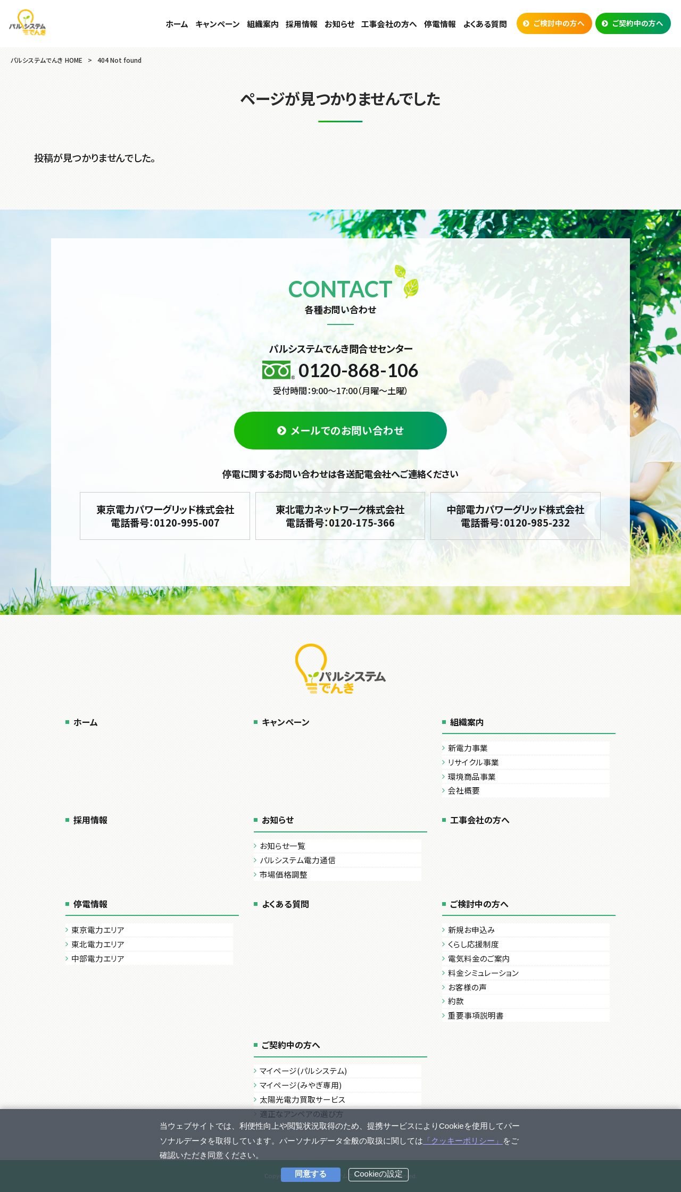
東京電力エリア (97, 929)
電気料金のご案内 (479, 958)
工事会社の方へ (480, 819)
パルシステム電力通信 (298, 859)
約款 (456, 1000)
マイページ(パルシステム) (303, 1070)
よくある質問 (285, 903)
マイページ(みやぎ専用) (301, 1084)
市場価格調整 (284, 874)
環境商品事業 (472, 776)
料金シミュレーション (483, 972)
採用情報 (90, 819)
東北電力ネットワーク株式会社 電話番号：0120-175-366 (340, 516)
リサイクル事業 (473, 762)
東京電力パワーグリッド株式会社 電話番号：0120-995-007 (165, 516)
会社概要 (464, 790)
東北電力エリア (97, 943)
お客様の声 (467, 987)
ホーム (85, 721)
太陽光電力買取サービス (303, 1099)
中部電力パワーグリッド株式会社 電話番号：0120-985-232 (515, 516)
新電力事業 (468, 747)
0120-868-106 (358, 370)
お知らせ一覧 (282, 845)
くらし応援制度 (473, 943)
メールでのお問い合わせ (347, 430)
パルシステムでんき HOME (46, 59)
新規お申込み (471, 929)
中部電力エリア (97, 958)
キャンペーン (286, 721)
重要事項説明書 (476, 1015)
